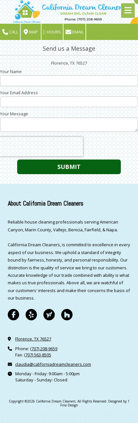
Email (74, 32)
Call (10, 32)
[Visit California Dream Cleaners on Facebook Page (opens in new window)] (13, 314)
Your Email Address (19, 92)
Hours (52, 32)
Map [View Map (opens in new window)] (31, 32)
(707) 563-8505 (37, 355)
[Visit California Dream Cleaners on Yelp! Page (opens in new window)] (31, 314)
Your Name (11, 71)
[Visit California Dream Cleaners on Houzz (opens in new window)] (67, 314)
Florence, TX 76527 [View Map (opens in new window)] (33, 339)
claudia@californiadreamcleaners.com (53, 364)
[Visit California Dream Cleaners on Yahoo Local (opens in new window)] (49, 314)
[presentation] (41, 146)
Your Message (14, 113)
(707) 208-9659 (43, 349)
